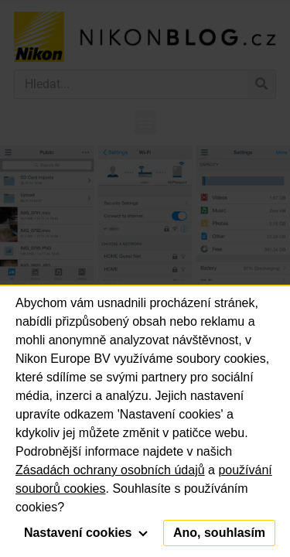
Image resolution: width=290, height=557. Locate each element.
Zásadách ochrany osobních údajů (110, 470)
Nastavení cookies (86, 532)
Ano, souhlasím (219, 532)
